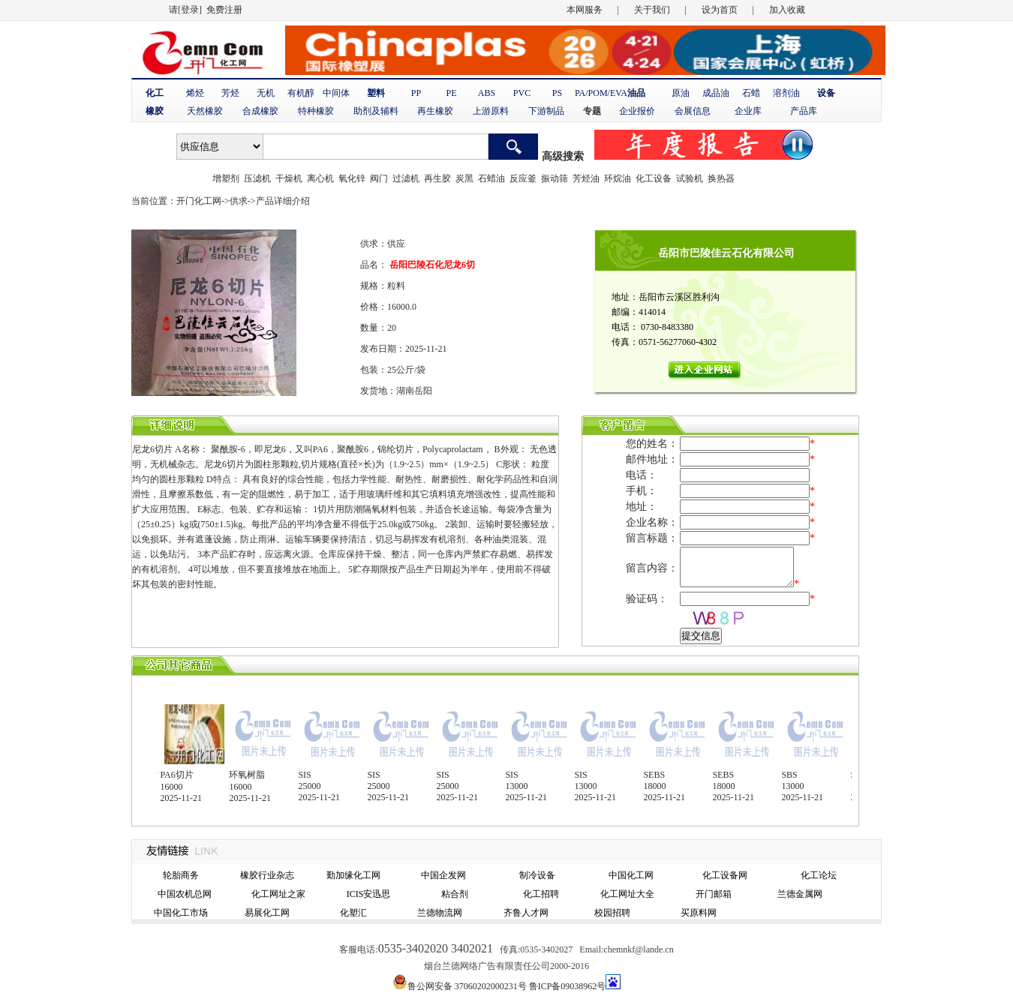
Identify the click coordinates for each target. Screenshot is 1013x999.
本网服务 (585, 9)
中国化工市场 (181, 913)
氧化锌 (351, 178)
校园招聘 (612, 913)
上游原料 (491, 111)
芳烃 (230, 93)
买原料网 (699, 913)
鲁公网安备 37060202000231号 (467, 986)
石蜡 (751, 93)
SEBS (660, 775)
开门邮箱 (714, 894)
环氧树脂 (253, 775)
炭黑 (464, 178)
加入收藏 (787, 9)
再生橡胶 (435, 111)
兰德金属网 (799, 894)
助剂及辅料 (375, 111)
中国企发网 (443, 875)
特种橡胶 (316, 111)
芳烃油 (586, 178)
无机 (266, 93)
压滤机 (257, 178)
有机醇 (300, 93)
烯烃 (195, 93)
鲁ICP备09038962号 (567, 986)
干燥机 (288, 178)
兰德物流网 (439, 913)
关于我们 (652, 9)
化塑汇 (353, 913)
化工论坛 (819, 875)
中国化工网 (631, 875)
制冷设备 (537, 875)
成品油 (715, 93)
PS (557, 93)
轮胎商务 (181, 875)
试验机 (689, 178)
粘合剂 (454, 894)
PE (451, 93)
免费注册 (224, 9)
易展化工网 (267, 913)
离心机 (320, 178)
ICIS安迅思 (369, 894)
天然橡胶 (205, 111)
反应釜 (523, 178)
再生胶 (437, 178)
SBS (795, 775)
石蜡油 (491, 178)
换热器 (721, 178)
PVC (522, 93)
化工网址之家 (278, 894)
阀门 (379, 178)
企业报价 (637, 111)
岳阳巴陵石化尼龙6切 (431, 265)
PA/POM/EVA (601, 93)
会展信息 (693, 111)
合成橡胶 (260, 111)
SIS (310, 775)
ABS (486, 93)
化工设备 (654, 178)
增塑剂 (225, 178)
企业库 (748, 111)
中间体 (336, 93)
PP (416, 93)
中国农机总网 (185, 894)
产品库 (803, 111)
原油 (681, 93)
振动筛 (554, 178)
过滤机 (405, 178)
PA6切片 (182, 775)
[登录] (190, 9)
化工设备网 (724, 875)
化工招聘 (541, 894)
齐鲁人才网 (526, 913)
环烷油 (617, 178)
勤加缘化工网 (353, 875)
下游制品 (546, 111)
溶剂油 (786, 93)
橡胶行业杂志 (267, 875)
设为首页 (720, 9)
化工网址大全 (627, 894)
